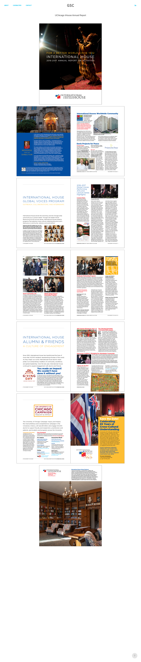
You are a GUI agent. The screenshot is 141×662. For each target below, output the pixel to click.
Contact (29, 5)
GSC (70, 5)
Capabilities (17, 5)
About (6, 5)
